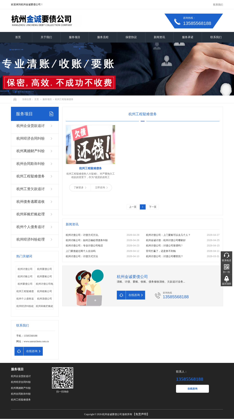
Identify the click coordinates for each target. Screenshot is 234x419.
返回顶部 (226, 283)
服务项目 (74, 37)
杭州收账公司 (44, 291)
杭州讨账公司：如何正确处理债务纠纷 (87, 240)
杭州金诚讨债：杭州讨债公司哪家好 (166, 240)
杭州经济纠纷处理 (30, 239)
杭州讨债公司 (25, 269)
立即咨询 (101, 187)
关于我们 (46, 37)
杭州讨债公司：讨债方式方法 (82, 256)
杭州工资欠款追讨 (30, 189)
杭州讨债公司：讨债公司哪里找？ (164, 256)
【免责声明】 (141, 414)
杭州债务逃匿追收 (30, 201)
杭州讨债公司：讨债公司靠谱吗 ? (164, 245)
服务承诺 (187, 37)
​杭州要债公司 (25, 284)
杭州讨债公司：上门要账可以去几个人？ (168, 235)
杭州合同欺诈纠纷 (30, 164)
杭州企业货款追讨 (30, 126)
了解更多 (80, 187)
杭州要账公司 (44, 276)
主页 (36, 99)
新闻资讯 (159, 37)
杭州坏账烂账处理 (30, 214)
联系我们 (218, 4)
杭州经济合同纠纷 (30, 138)
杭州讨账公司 (25, 276)
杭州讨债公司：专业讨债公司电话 (84, 245)
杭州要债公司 (44, 269)
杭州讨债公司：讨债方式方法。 (83, 235)
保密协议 (131, 37)
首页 (18, 37)
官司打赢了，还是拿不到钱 (161, 251)
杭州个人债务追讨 (30, 227)
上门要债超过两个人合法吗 (80, 251)
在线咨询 (192, 388)
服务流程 (103, 37)
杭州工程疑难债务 (64, 99)
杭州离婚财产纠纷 (30, 151)
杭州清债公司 (44, 298)
